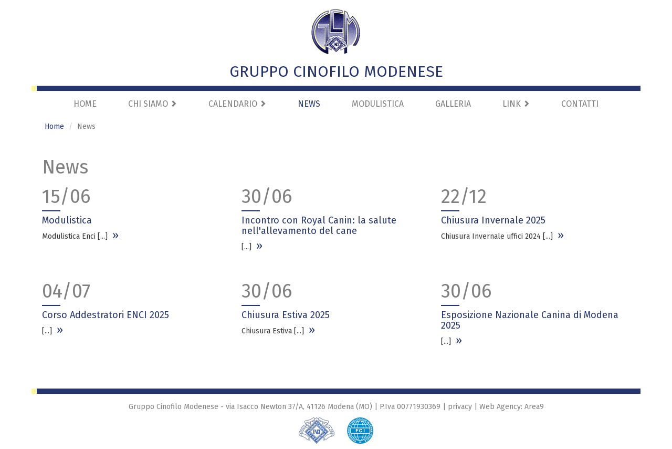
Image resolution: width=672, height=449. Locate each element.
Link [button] (516, 104)
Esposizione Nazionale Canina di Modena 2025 (529, 320)
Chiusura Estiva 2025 (286, 315)
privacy (460, 406)
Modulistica (378, 104)
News (309, 104)
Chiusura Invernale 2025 (493, 220)
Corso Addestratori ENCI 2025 (105, 315)
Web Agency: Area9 (511, 406)
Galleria (453, 104)
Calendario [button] (237, 104)
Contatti (579, 104)
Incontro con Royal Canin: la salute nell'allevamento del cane (319, 226)
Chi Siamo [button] (152, 104)
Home (85, 104)
